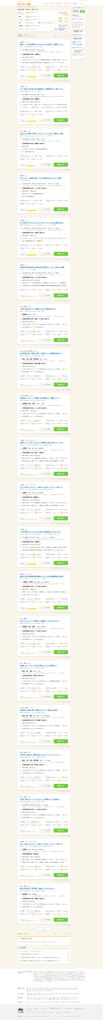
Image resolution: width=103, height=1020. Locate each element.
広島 (60, 989)
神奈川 (30, 988)
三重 (52, 988)
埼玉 (36, 988)
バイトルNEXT (43, 1012)
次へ (68, 36)
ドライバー (75, 999)
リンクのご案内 (29, 1010)
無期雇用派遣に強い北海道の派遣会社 (49, 941)
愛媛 (27, 990)
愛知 (47, 988)
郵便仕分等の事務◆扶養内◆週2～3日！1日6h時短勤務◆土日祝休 (41, 576)
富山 (52, 989)
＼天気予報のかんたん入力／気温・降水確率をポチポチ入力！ (40, 532)
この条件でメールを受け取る (62, 29)
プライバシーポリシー (43, 1008)
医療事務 (50, 999)
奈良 (69, 988)
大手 (66, 1002)
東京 (27, 988)
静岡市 (57, 993)
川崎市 (36, 993)
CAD (77, 997)
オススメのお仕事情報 (77, 43)
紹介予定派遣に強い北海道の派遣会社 (33, 941)
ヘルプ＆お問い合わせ (68, 1008)
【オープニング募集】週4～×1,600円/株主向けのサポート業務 (40, 178)
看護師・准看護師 (56, 999)
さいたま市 (48, 993)
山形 (38, 989)
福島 (41, 989)
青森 (27, 989)
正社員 (44, 1002)
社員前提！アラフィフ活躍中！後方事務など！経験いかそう (40, 398)
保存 (82, 11)
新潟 (49, 989)
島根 (68, 989)
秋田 (35, 989)
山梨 (44, 989)
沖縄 (52, 990)
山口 (71, 989)
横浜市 (32, 993)
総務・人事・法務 (47, 997)
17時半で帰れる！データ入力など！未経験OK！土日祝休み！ (40, 799)
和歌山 (72, 988)
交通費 (57, 1002)
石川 (54, 989)
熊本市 (50, 994)
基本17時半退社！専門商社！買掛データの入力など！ (37, 888)
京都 (63, 988)
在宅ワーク (34, 1002)
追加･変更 (27, 12)
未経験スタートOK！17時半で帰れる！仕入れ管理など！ (39, 665)
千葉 (33, 988)
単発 (30, 1002)
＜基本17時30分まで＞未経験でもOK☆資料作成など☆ (38, 309)
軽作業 (62, 999)
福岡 (33, 990)
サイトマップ (29, 1008)
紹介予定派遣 (71, 1002)
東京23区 (28, 993)
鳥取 (65, 989)
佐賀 (35, 990)
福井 (57, 989)
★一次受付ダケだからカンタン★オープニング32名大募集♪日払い (42, 222)
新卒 (50, 1002)
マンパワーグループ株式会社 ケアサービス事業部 (36, 444)
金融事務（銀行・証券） (56, 997)
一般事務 (28, 997)
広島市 (35, 994)
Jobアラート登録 (63, 25)
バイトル (28, 1012)
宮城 (33, 989)
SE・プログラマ (30, 999)
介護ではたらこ (68, 1012)
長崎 (38, 990)
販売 (74, 997)
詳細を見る (60, 75)
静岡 (55, 988)
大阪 (58, 988)
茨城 (39, 988)
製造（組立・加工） (68, 999)
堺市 (67, 993)
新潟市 (31, 994)
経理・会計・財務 (39, 997)
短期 (27, 1002)
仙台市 (28, 994)
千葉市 (43, 993)
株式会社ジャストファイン (30, 135)
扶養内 (63, 1002)
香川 (73, 989)
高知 (30, 990)
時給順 (28, 36)
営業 (72, 997)
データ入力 (33, 997)
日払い (38, 1002)
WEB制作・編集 (37, 999)
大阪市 (64, 993)
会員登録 (75, 3)
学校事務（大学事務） (66, 997)
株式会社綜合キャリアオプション (32, 46)
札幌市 (77, 993)
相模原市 (39, 993)
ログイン (82, 3)
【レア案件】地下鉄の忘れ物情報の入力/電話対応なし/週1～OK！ (41, 89)
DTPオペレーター (44, 999)
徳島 (76, 989)
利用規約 (35, 1008)
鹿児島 (49, 990)
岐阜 (50, 988)
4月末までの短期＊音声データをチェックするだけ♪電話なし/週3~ (42, 133)
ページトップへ (82, 967)
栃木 (42, 988)
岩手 (30, 989)
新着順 (24, 36)
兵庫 (61, 988)
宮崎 (46, 990)
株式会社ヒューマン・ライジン (31, 225)
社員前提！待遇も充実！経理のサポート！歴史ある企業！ (39, 710)
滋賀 (66, 988)
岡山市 (38, 994)
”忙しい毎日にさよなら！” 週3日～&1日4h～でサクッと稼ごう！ (41, 487)
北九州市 (46, 994)
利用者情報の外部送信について (55, 1008)
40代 (48, 1002)
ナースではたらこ (59, 1012)
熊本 (41, 990)
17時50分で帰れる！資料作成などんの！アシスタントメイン (40, 755)
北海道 (75, 988)
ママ (60, 1002)
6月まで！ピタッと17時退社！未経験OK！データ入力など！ (40, 621)
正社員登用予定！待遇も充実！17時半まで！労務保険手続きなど (41, 353)
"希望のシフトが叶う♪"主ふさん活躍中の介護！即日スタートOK (41, 442)
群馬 (44, 988)
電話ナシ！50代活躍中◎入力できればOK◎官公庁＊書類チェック (41, 44)
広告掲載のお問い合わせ (78, 1008)
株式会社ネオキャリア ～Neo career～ (33, 534)
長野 (46, 989)
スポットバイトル (35, 1012)
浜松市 (60, 993)
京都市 (73, 993)
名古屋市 (53, 993)
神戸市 (70, 993)
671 (66, 36)
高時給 (54, 1002)
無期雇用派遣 (77, 1002)
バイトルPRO (51, 1012)
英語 (41, 1002)
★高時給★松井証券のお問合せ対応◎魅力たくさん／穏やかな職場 (42, 267)
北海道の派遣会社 (22, 941)
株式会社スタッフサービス (30, 311)
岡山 (62, 989)
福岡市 (42, 994)
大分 (44, 990)
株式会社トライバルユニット (31, 91)
